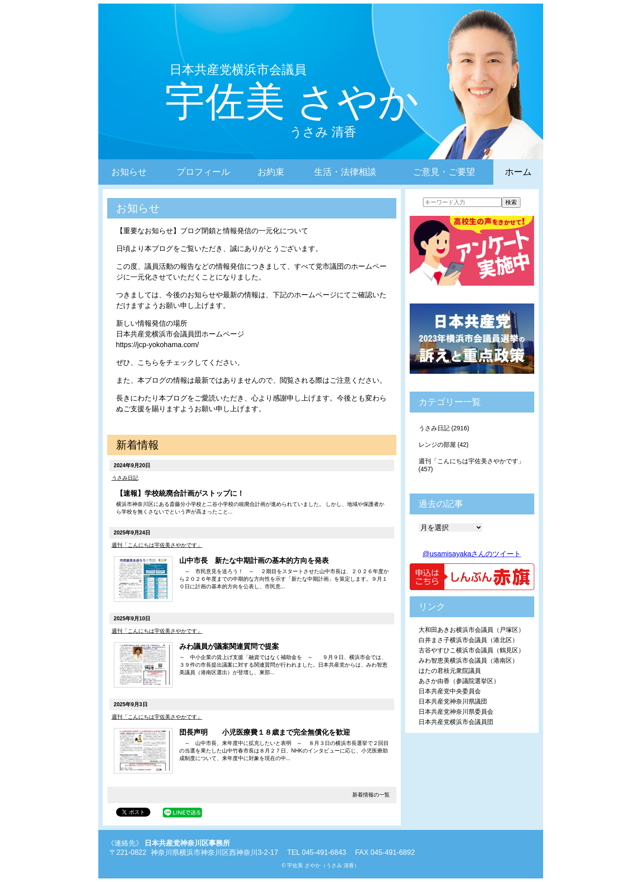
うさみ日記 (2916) (444, 428)
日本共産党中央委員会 (450, 691)
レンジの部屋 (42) (444, 444)
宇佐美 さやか (292, 101)
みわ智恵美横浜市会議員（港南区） (468, 660)
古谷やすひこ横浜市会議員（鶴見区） (471, 650)
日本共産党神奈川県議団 (453, 701)
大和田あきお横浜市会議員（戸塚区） (471, 629)
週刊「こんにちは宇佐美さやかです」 (157, 545)
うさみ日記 (125, 478)
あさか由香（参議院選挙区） (459, 680)
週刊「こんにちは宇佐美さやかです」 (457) (471, 465)
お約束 (271, 172)
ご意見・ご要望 (444, 172)
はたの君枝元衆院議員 (450, 670)
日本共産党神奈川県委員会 (456, 711)
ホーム (518, 172)
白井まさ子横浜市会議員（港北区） (468, 639)
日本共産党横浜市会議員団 (456, 721)
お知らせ (129, 172)
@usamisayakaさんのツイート (472, 554)
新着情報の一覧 (371, 795)
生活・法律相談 (345, 172)
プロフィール (203, 172)
